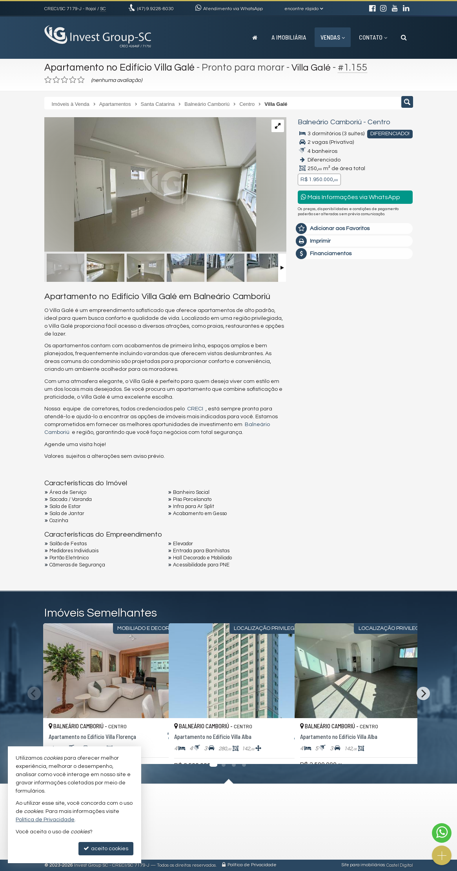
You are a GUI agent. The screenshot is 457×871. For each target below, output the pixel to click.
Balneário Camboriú (329, 122)
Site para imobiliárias (363, 865)
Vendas (332, 37)
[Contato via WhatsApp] (442, 833)
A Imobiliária (288, 37)
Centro (378, 122)
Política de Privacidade (252, 865)
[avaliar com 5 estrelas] (81, 80)
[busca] (404, 37)
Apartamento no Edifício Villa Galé (120, 67)
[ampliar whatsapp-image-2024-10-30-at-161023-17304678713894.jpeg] (150, 185)
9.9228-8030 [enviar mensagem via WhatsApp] (155, 8)
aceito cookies (106, 848)
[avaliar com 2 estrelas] (56, 80)
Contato (373, 37)
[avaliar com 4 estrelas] (72, 80)
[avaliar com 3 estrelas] (64, 80)
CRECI (195, 409)
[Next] (423, 693)
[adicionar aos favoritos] (154, 750)
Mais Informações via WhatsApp (350, 197)
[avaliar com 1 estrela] (48, 80)
